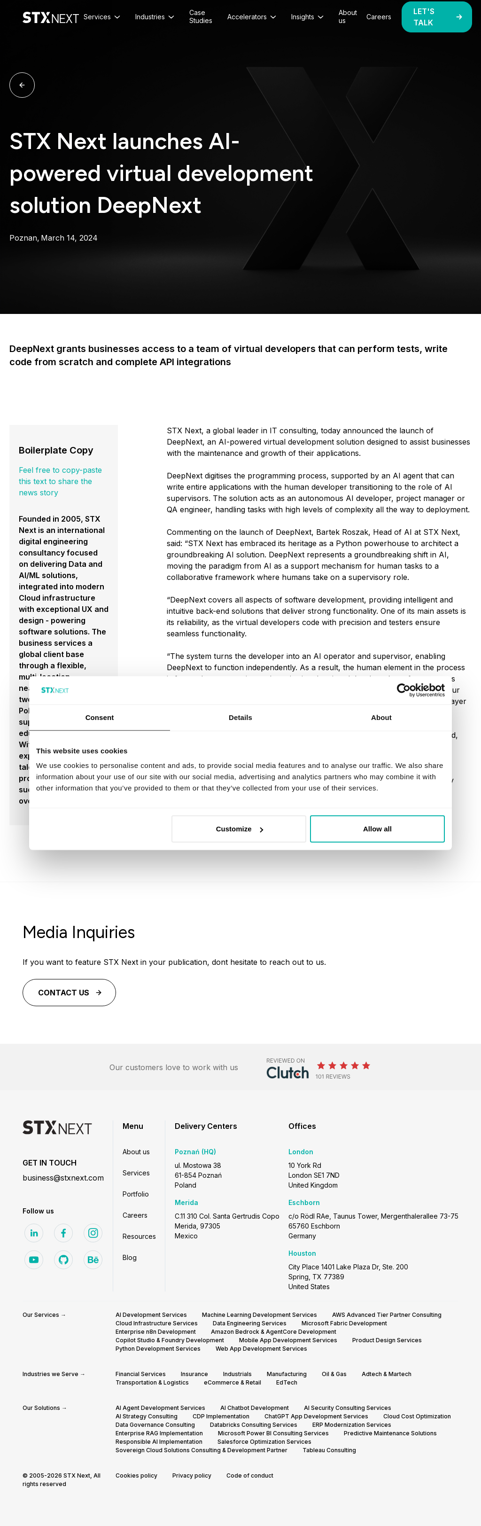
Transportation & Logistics (152, 1382)
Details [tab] (240, 717)
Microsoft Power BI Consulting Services (273, 1433)
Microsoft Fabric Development (344, 1323)
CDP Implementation (221, 1416)
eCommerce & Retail (232, 1382)
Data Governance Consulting (155, 1424)
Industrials (237, 1373)
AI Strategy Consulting (147, 1416)
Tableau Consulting (329, 1450)
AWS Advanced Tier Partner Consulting (387, 1314)
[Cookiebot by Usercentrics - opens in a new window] (404, 690)
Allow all (377, 829)
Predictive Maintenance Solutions (390, 1433)
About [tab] (381, 717)
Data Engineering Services (250, 1323)
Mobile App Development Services (288, 1340)
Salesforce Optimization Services (264, 1441)
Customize (239, 829)
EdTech (286, 1382)
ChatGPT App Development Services (316, 1416)
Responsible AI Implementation (159, 1441)
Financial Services (141, 1373)
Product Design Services (387, 1340)
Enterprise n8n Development (156, 1331)
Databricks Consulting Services (253, 1424)
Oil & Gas (334, 1373)
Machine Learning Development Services (259, 1314)
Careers (135, 1215)
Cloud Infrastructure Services (157, 1323)
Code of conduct (249, 1475)
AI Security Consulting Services (347, 1407)
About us (136, 1152)
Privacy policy (191, 1475)
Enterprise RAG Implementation (159, 1433)
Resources (139, 1236)
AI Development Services (151, 1314)
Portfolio (136, 1194)
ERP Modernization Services (351, 1424)
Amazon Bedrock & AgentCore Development (273, 1331)
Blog (130, 1257)
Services (136, 1173)
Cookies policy (136, 1475)
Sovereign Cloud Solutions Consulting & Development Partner (201, 1450)
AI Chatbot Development (254, 1407)
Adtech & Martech (386, 1373)
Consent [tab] (99, 717)
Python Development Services (158, 1348)
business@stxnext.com (63, 1177)
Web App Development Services (261, 1348)
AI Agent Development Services (160, 1407)
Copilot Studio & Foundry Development (170, 1340)
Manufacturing (287, 1373)
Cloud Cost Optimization (417, 1416)
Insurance (194, 1373)
